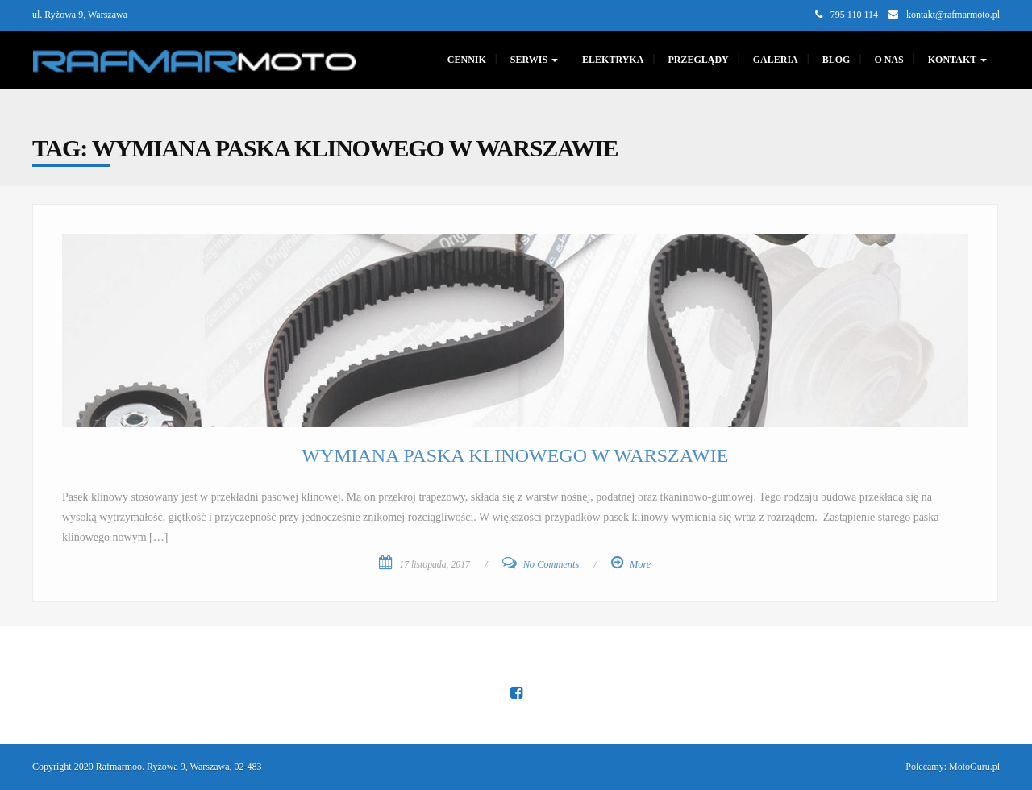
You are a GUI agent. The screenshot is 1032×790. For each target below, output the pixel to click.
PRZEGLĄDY (698, 59)
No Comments (551, 564)
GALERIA (775, 59)
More (640, 564)
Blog (836, 59)
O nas (888, 59)
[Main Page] (194, 59)
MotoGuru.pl (974, 766)
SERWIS (534, 59)
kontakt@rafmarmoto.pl (953, 14)
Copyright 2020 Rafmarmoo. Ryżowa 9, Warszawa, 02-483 (147, 766)
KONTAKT (957, 59)
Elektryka (612, 59)
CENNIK (466, 59)
